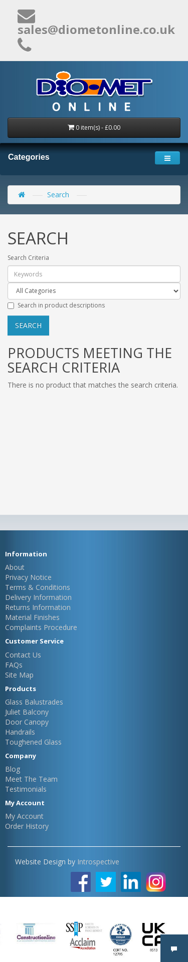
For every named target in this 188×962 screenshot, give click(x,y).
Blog (12, 769)
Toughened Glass (33, 742)
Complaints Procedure (41, 627)
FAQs (14, 665)
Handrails (20, 732)
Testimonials (26, 789)
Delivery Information (38, 597)
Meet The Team (31, 779)
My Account (24, 816)
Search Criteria (28, 257)
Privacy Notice (28, 577)
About (15, 567)
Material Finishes (32, 617)
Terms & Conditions (37, 587)
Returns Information (38, 607)
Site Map (19, 675)
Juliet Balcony (27, 712)
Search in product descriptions (56, 305)
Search (58, 194)
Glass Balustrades (34, 702)
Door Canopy (27, 722)
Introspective (98, 861)
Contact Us (23, 655)
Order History (27, 826)
